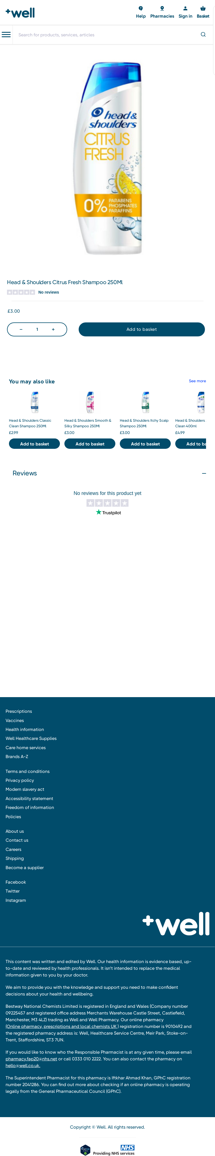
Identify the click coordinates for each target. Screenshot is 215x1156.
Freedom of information (30, 807)
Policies (13, 816)
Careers (13, 849)
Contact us (17, 840)
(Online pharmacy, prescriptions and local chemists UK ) (62, 1026)
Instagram (16, 900)
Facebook (16, 882)
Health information (25, 729)
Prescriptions (19, 711)
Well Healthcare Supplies (31, 738)
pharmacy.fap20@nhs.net (31, 1058)
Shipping (15, 858)
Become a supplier (25, 867)
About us (15, 831)
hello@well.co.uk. (23, 1065)
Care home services (26, 747)
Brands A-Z (17, 756)
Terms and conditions (28, 771)
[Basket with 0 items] (141, 12)
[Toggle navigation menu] (6, 35)
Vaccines (15, 720)
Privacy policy (20, 780)
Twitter (13, 891)
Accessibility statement (29, 798)
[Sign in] (185, 12)
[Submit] (202, 35)
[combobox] (113, 34)
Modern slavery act (25, 789)
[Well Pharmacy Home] (22, 12)
